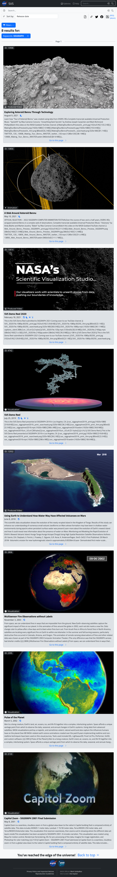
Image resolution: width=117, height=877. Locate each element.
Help (76, 3)
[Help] (4, 10)
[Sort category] (36, 16)
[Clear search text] (108, 3)
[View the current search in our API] (85, 17)
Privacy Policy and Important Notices (40, 872)
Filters (8, 25)
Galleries (66, 3)
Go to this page (58, 140)
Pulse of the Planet (14, 717)
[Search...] (93, 3)
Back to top (89, 855)
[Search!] (112, 3)
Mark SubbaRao (76, 872)
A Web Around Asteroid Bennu (20, 212)
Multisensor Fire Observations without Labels (28, 616)
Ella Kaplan (74, 874)
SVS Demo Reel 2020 (15, 313)
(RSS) (112, 15)
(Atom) (112, 18)
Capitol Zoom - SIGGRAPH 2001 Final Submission (30, 818)
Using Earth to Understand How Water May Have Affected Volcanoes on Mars (45, 515)
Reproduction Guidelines (45, 874)
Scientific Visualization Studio (11, 3)
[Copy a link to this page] (91, 16)
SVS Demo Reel (12, 414)
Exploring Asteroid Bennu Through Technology (28, 112)
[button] (28, 36)
